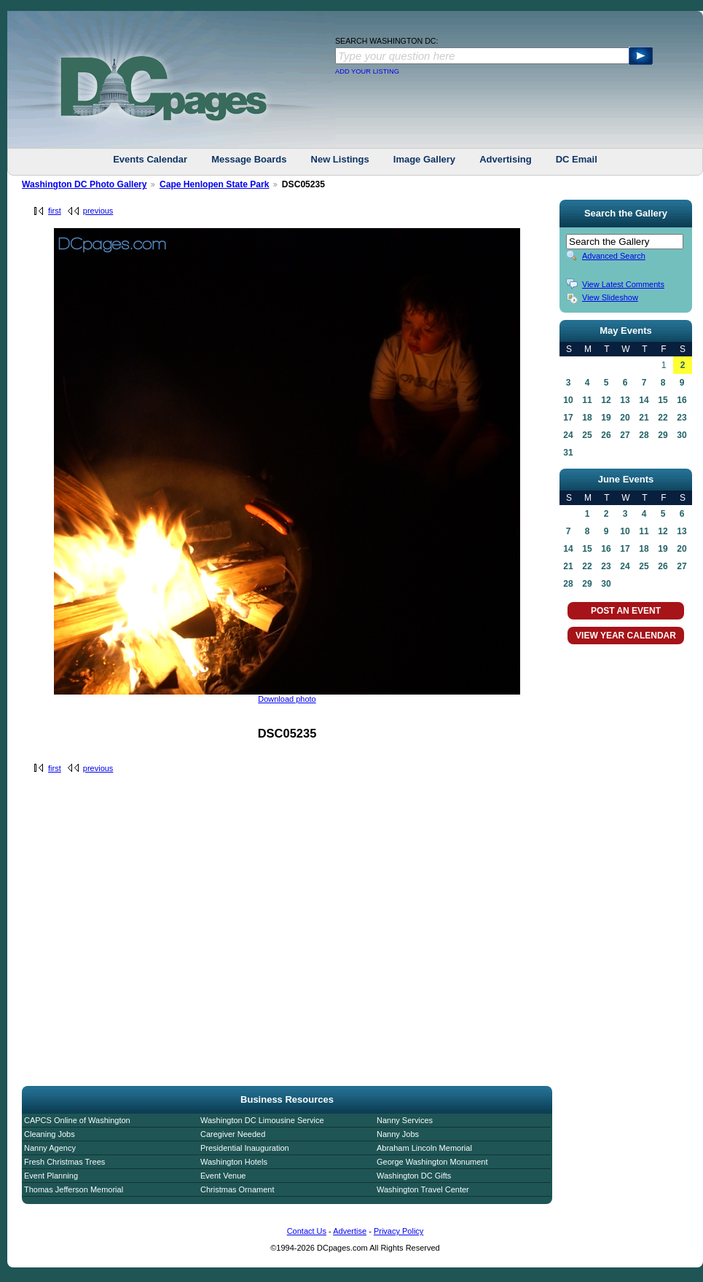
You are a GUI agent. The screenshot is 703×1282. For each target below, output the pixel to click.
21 (643, 418)
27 (624, 435)
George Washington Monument (432, 1161)
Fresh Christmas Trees (64, 1161)
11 (587, 400)
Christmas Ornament (237, 1189)
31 (568, 452)
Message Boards (248, 159)
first (54, 210)
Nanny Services (405, 1120)
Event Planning (51, 1175)
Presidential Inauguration (244, 1148)
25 (587, 435)
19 (605, 418)
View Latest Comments (623, 284)
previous (98, 210)
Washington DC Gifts (414, 1175)
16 (681, 400)
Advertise (349, 1231)
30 (681, 435)
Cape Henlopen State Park (215, 184)
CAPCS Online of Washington (77, 1120)
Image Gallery (424, 159)
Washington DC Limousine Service (262, 1120)
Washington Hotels (233, 1161)
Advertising (505, 159)
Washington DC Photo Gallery (84, 184)
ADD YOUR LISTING (367, 71)
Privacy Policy (398, 1231)
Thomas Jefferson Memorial (73, 1189)
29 (662, 435)
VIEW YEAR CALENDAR (626, 635)
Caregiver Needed (232, 1134)
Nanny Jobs (398, 1134)
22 (662, 418)
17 (568, 418)
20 (624, 418)
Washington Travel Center (423, 1189)
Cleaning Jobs (49, 1134)
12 (605, 400)
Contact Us (306, 1231)
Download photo (287, 699)
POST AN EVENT (626, 611)
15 (662, 400)
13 (624, 400)
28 (643, 435)
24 (568, 435)
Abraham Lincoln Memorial (424, 1148)
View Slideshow (610, 297)
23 (681, 418)
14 (643, 400)
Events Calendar (150, 159)
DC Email (576, 159)
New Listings (340, 159)
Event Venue (223, 1175)
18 (587, 418)
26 (605, 435)
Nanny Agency (50, 1148)
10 (568, 400)
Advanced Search (613, 255)
